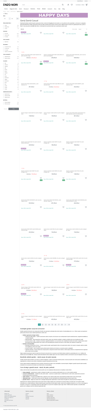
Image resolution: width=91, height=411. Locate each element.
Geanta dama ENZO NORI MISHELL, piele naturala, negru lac (52, 200)
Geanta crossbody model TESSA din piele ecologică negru (75, 171)
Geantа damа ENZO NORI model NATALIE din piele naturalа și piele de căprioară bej (75, 113)
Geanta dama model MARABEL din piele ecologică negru (54, 259)
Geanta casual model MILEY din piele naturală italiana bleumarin (31, 142)
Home (4, 11)
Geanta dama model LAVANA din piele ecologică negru (31, 259)
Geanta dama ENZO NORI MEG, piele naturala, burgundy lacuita (76, 55)
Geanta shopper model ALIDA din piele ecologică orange (54, 113)
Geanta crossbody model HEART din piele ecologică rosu (30, 171)
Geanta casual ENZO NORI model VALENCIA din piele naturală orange (31, 55)
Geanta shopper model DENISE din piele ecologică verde (76, 288)
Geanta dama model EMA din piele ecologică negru (53, 230)
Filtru (14, 108)
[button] (33, 9)
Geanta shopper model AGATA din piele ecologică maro (31, 113)
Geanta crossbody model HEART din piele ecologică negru (75, 142)
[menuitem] (6, 9)
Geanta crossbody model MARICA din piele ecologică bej (53, 171)
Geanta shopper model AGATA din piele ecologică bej (54, 288)
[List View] (23, 29)
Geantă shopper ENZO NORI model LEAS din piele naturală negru (76, 259)
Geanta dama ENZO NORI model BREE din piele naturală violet (54, 84)
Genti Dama (13, 11)
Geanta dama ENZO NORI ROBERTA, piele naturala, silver (75, 84)
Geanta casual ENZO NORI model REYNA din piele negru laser (76, 317)
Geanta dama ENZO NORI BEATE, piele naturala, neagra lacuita (31, 200)
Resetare (6, 108)
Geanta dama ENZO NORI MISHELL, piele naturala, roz (29, 84)
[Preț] (6, 18)
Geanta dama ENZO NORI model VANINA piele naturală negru (31, 230)
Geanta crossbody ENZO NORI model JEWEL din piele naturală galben (54, 55)
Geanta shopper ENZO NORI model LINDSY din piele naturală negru (31, 288)
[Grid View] (21, 29)
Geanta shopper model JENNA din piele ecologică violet (31, 317)
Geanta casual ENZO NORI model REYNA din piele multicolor (54, 317)
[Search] (62, 4)
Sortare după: (74, 29)
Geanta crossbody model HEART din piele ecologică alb (52, 142)
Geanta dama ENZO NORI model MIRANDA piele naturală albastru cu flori (76, 200)
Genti (8, 11)
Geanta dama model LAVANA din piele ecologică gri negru (76, 230)
